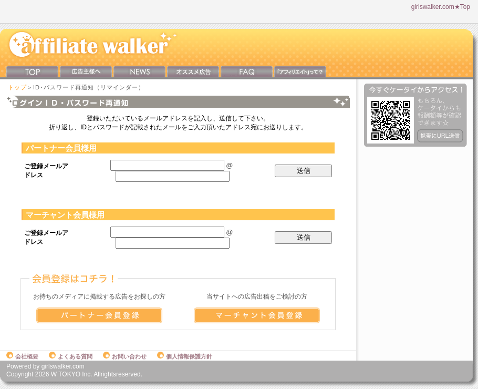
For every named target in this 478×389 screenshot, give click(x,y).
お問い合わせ (125, 356)
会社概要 (22, 356)
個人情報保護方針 (184, 356)
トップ (17, 87)
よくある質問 (70, 356)
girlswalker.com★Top (440, 7)
